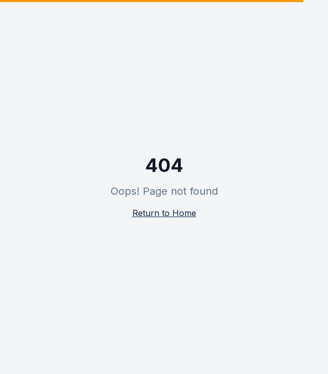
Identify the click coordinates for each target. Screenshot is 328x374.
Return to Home (164, 213)
